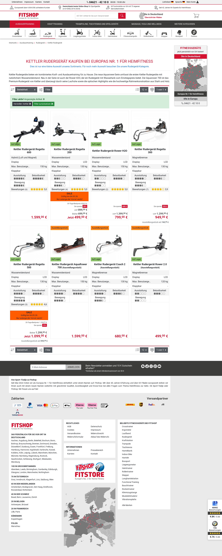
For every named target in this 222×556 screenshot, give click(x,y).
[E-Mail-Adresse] (48, 367)
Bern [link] (19, 497)
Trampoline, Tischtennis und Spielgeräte (97, 26)
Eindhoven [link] (48, 487)
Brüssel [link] (25, 504)
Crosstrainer (127, 426)
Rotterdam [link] (27, 490)
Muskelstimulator (129, 496)
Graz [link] (13, 479)
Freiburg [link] (49, 446)
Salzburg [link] (44, 479)
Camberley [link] (42, 469)
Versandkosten (74, 433)
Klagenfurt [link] (30, 479)
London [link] (23, 472)
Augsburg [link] (23, 440)
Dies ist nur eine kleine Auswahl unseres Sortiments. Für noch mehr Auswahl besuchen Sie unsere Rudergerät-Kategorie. (89, 68)
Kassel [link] (52, 450)
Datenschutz (96, 426)
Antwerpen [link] (16, 504)
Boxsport (126, 461)
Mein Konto (193, 2)
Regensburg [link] (33, 456)
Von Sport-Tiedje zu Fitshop (24, 380)
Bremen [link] (35, 444)
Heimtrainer (127, 468)
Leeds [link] (23, 469)
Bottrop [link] (14, 444)
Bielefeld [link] (37, 440)
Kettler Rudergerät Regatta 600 (29, 153)
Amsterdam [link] (16, 487)
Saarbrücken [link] (16, 459)
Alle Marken (127, 505)
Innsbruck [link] (20, 479)
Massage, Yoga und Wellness (146, 26)
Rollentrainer (127, 471)
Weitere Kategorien (184, 26)
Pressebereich (97, 450)
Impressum (29, 2)
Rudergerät (40, 45)
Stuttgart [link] (37, 459)
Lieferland (167, 2)
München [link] (52, 453)
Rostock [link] (43, 456)
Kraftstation (127, 440)
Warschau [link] (15, 526)
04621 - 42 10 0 (190, 103)
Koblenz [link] (14, 453)
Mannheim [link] (43, 453)
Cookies (70, 430)
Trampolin (126, 444)
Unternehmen (17, 2)
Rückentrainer (128, 489)
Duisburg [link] (25, 446)
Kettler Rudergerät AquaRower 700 (69, 268)
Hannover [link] (24, 450)
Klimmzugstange (129, 492)
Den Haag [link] (38, 487)
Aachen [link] (14, 440)
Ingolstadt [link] (34, 450)
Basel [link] (13, 497)
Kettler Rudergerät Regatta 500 (29, 268)
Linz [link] (38, 479)
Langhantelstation (130, 478)
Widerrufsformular (75, 437)
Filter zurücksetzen (43, 106)
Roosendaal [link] (16, 490)
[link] (190, 75)
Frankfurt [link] (40, 446)
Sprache (180, 2)
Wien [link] (51, 479)
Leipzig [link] (27, 453)
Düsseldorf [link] (16, 446)
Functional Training (130, 482)
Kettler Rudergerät (55, 45)
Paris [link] (17, 512)
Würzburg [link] (15, 462)
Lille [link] (13, 512)
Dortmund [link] (44, 444)
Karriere (38, 2)
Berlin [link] (30, 440)
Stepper (125, 475)
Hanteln (125, 458)
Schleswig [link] (27, 459)
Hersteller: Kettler (22, 106)
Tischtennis (127, 447)
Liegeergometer (129, 464)
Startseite (13, 45)
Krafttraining (55, 26)
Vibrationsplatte (129, 499)
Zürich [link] (34, 497)
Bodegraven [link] (27, 487)
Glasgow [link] (15, 472)
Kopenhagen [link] (16, 519)
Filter (47, 91)
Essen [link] (33, 446)
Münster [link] (14, 456)
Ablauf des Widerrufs (100, 437)
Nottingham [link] (44, 472)
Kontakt (46, 2)
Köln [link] (21, 453)
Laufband (126, 433)
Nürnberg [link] (23, 456)
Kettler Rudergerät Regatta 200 (69, 153)
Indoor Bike (127, 454)
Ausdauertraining (24, 26)
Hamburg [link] (15, 450)
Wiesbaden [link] (46, 459)
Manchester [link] (32, 472)
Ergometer (126, 430)
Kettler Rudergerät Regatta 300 (150, 153)
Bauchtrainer (128, 485)
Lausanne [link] (26, 497)
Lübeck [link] (34, 453)
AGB (69, 426)
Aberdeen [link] (15, 469)
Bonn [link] (52, 440)
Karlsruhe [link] (44, 450)
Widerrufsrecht (97, 433)
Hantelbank (127, 451)
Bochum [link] (46, 440)
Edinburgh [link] (52, 469)
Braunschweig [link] (25, 444)
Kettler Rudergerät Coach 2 (109, 268)
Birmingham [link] (31, 469)
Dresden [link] (53, 444)
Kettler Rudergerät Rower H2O (109, 152)
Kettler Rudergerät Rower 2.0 (150, 268)
